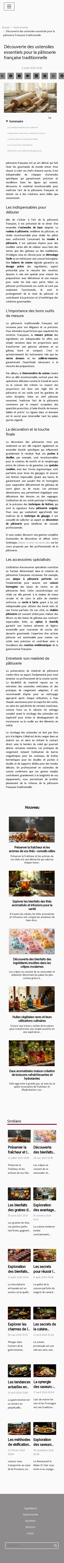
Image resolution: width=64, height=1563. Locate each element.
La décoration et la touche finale (23, 139)
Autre (30, 1533)
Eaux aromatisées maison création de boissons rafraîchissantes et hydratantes (32, 1075)
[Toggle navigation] (9, 6)
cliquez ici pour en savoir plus (34, 543)
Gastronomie (20, 27)
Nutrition (30, 1521)
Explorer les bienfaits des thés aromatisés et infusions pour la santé (32, 905)
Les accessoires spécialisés (20, 145)
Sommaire (16, 121)
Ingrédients (30, 1508)
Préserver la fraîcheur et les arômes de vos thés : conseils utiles (32, 849)
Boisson (30, 1527)
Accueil (6, 27)
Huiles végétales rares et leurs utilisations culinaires (32, 1019)
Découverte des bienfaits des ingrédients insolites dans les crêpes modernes (32, 963)
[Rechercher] (32, 1545)
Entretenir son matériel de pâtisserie (25, 151)
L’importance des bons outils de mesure (26, 133)
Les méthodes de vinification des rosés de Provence (19, 1447)
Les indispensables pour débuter (23, 127)
